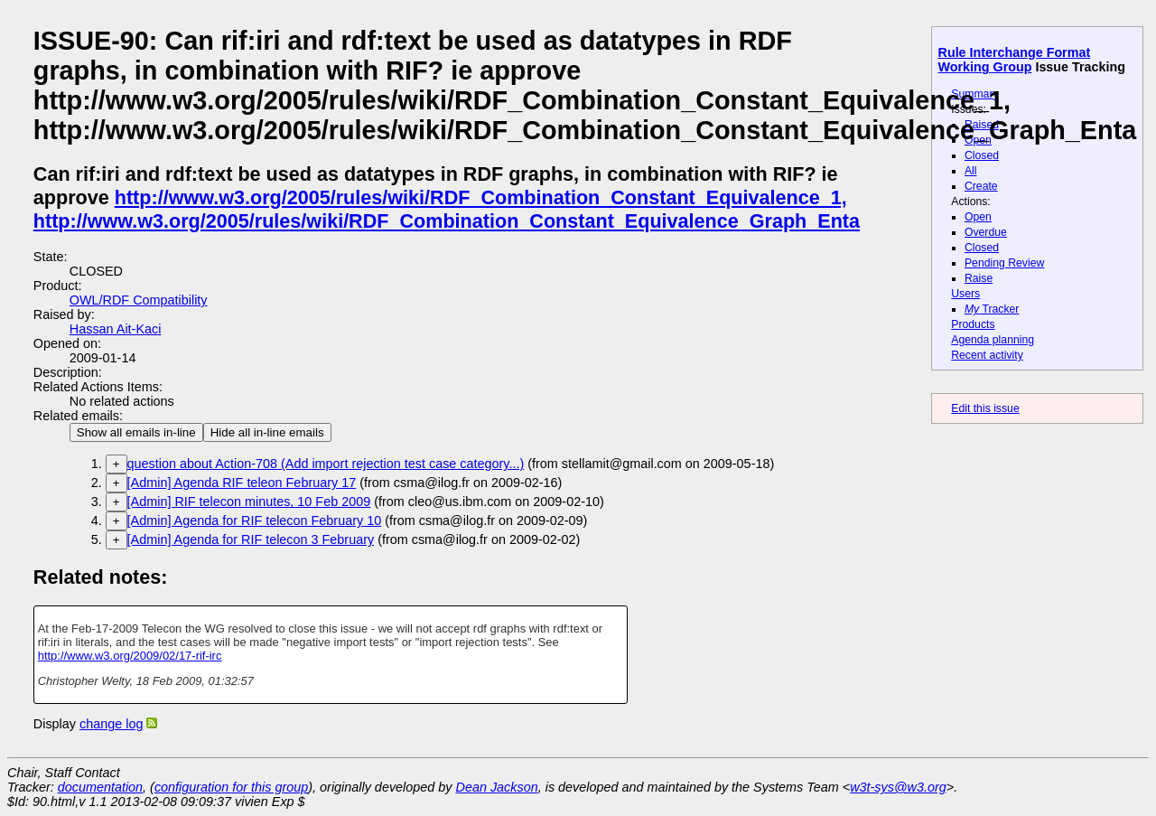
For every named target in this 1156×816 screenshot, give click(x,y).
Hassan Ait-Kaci (116, 329)
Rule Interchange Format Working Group (1014, 59)
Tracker (992, 309)
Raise (979, 278)
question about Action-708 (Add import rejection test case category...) (326, 463)
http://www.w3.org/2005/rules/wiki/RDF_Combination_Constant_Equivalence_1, (481, 197)
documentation (100, 787)
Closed (982, 155)
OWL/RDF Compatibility (139, 300)
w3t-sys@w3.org (898, 787)
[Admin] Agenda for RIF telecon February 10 (254, 520)
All (971, 170)
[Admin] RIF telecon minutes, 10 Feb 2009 (249, 501)
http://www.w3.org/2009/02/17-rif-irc (130, 655)
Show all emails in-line (136, 432)
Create (981, 186)
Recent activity (987, 355)
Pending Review (1004, 263)
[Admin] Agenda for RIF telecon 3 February (251, 539)
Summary (974, 94)
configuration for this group (231, 787)
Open (978, 140)
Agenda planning (992, 339)
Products (972, 324)
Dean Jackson (497, 787)
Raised (982, 124)
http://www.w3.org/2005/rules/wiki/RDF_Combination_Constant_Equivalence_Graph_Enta (446, 221)
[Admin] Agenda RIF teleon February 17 (242, 482)
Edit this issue (985, 408)
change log (111, 724)
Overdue (986, 232)
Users (965, 293)
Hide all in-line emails (267, 432)
